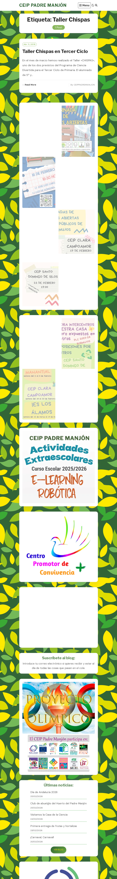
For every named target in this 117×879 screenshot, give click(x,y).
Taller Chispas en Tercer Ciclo (55, 51)
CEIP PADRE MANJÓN (43, 5)
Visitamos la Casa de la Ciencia (49, 814)
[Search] (96, 5)
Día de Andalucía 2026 (43, 792)
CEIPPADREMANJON (84, 84)
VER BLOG (58, 849)
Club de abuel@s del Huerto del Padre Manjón (58, 803)
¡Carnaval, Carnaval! (42, 837)
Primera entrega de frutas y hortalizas (53, 826)
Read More (30, 84)
